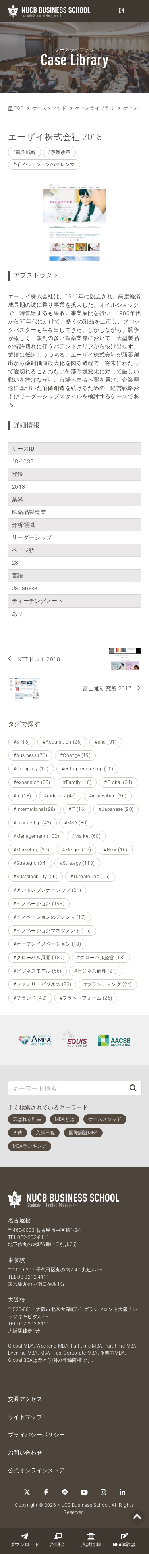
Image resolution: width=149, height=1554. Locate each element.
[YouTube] (84, 1492)
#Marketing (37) (31, 850)
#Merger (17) (76, 850)
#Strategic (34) (30, 863)
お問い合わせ (25, 1452)
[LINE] (65, 1492)
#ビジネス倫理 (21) (95, 971)
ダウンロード (24, 1540)
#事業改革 (59, 152)
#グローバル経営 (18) (101, 957)
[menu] (135, 11)
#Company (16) (31, 769)
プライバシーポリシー (36, 1435)
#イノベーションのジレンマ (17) (50, 917)
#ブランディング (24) (108, 984)
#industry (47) (60, 796)
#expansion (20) (32, 782)
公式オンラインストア (36, 1470)
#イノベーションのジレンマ (44, 164)
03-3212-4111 (33, 1277)
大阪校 (16, 1299)
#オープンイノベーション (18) (47, 944)
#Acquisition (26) (62, 742)
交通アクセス (25, 1399)
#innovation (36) (108, 796)
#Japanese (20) (116, 809)
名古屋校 (19, 1220)
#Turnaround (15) (90, 876)
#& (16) (22, 742)
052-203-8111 (33, 1237)
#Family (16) (77, 782)
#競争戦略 (24, 152)
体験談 (124, 1540)
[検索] (133, 1088)
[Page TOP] (137, 1517)
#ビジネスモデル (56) (38, 971)
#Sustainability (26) (36, 876)
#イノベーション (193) (39, 903)
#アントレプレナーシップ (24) (47, 890)
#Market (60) (86, 836)
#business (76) (30, 755)
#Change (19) (75, 755)
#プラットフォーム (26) (86, 998)
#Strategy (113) (77, 863)
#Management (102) (36, 836)
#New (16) (115, 850)
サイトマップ (25, 1417)
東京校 (16, 1260)
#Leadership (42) (33, 823)
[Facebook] (46, 1492)
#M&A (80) (76, 823)
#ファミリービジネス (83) (42, 984)
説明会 (57, 1540)
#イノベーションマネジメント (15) (52, 930)
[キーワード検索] (66, 1088)
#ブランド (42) (30, 998)
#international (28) (35, 809)
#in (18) (22, 796)
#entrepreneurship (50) (88, 769)
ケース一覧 (135, 108)
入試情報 (91, 1540)
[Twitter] (27, 1492)
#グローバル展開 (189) (39, 957)
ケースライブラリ (94, 108)
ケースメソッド (49, 108)
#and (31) (105, 742)
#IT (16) (77, 809)
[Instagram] (103, 1492)
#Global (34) (118, 782)
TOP (15, 108)
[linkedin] (122, 1492)
